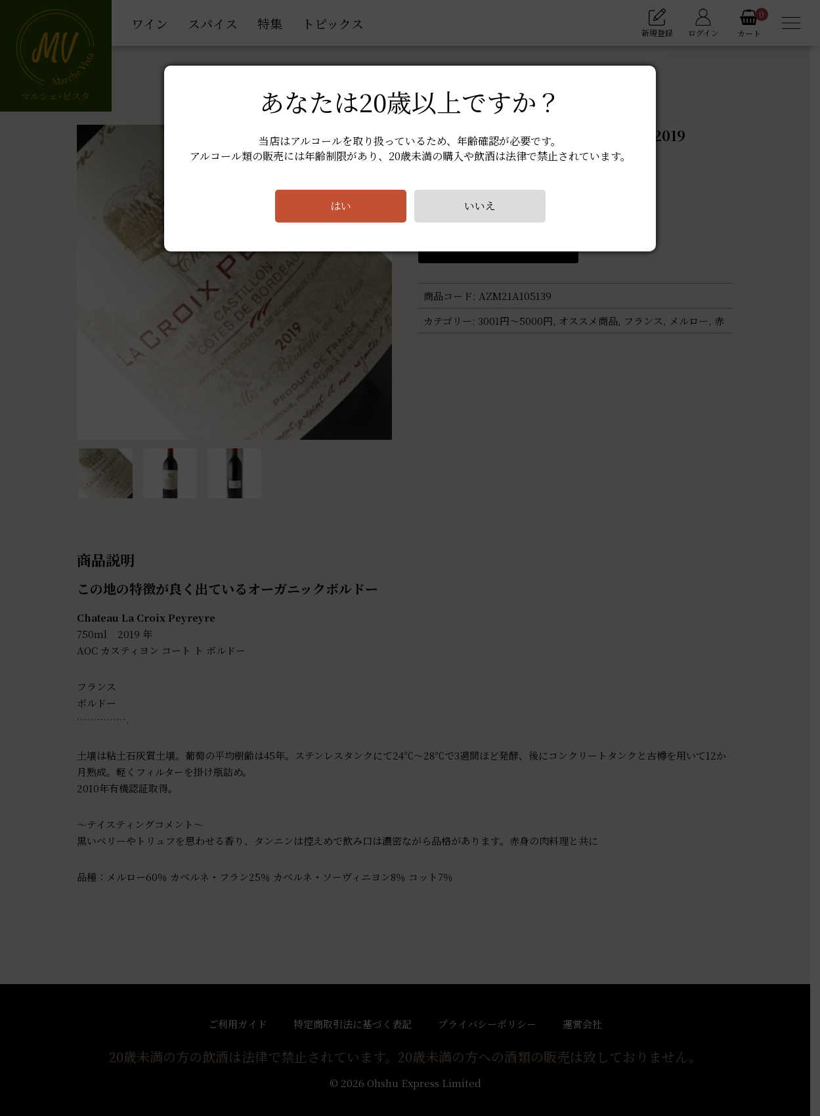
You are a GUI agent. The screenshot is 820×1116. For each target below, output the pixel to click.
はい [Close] (340, 205)
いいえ (479, 205)
